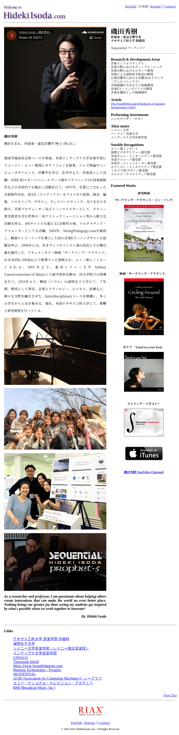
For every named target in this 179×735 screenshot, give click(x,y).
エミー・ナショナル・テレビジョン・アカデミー (53, 683)
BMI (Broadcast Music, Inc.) (34, 688)
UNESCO (20, 658)
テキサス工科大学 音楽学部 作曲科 (41, 639)
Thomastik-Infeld (26, 662)
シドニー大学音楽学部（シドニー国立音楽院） (51, 648)
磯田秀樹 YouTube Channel (144, 472)
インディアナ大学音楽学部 (35, 653)
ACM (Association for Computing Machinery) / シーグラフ (57, 678)
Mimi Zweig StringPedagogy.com (37, 666)
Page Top (170, 695)
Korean (155, 6)
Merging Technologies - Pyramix (37, 670)
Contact (170, 6)
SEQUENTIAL (24, 674)
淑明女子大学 (24, 644)
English (130, 6)
